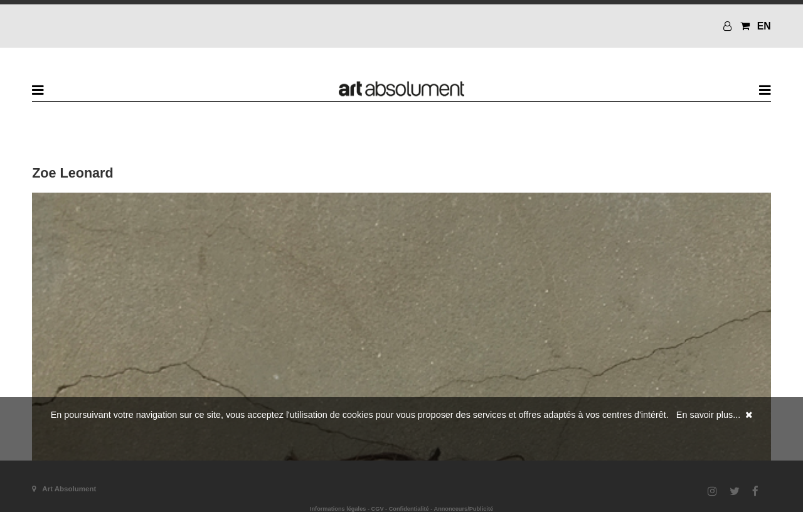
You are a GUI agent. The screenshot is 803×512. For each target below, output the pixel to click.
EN (764, 26)
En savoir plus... (708, 415)
